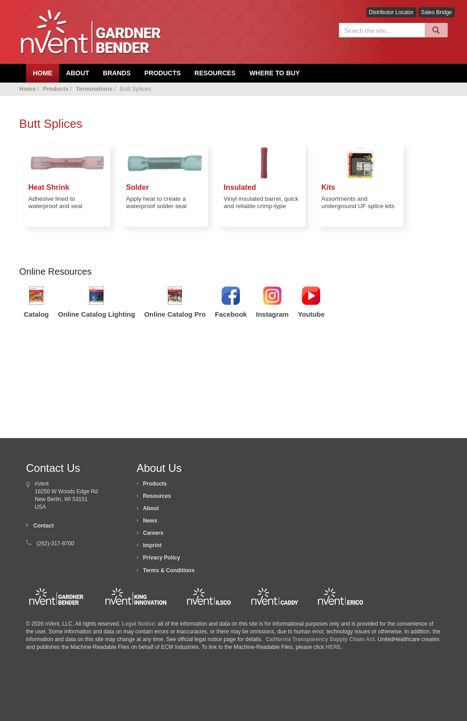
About (151, 508)
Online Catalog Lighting (96, 314)
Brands (116, 73)
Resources (214, 73)
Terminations (94, 88)
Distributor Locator (391, 12)
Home (27, 88)
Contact (43, 525)
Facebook (231, 314)
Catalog (36, 314)
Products (162, 73)
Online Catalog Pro (175, 314)
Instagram (272, 314)
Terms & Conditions (169, 570)
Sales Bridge (436, 12)
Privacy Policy (161, 557)
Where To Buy (274, 73)
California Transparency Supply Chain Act (319, 639)
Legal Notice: (140, 624)
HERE (333, 647)
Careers (153, 533)
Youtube (311, 314)
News (150, 520)
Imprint (152, 545)
